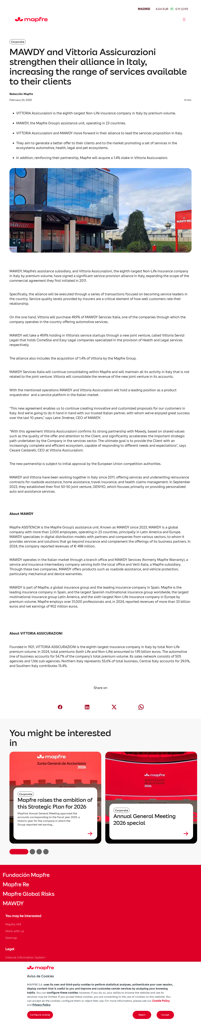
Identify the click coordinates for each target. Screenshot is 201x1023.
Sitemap (11, 938)
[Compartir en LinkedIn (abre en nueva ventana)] (87, 707)
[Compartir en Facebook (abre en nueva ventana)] (60, 707)
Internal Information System (25, 957)
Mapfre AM (13, 924)
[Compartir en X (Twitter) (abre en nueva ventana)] (114, 707)
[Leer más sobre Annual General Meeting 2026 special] (151, 833)
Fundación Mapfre (26, 875)
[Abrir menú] (184, 20)
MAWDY (13, 903)
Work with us (14, 931)
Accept (165, 1014)
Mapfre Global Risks (28, 894)
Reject (142, 1014)
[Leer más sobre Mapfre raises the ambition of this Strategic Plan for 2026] (55, 833)
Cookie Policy (161, 1000)
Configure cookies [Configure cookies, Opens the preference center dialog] (40, 1014)
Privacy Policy (41, 1004)
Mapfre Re (16, 884)
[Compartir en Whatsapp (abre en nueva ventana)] (141, 707)
